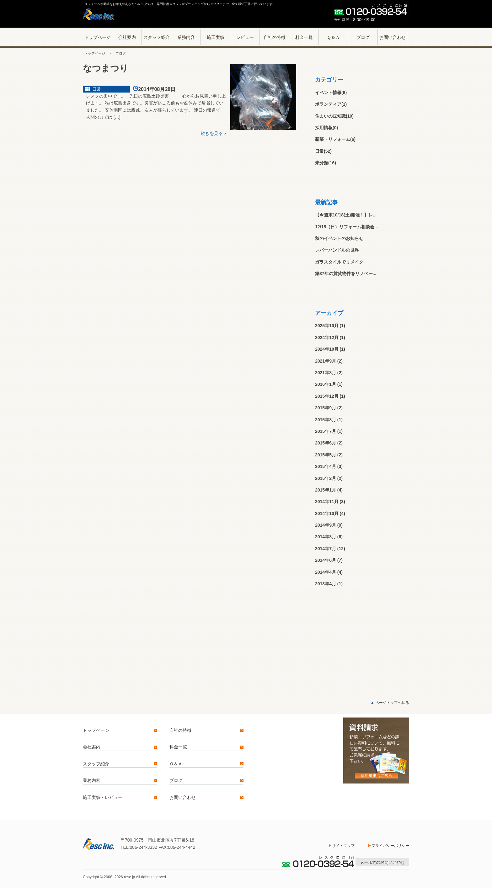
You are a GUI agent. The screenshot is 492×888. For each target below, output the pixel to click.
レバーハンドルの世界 (337, 250)
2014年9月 (325, 525)
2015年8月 (325, 419)
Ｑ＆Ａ (333, 37)
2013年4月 (325, 583)
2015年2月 (325, 478)
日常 (96, 89)
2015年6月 (325, 442)
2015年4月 (325, 466)
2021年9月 (325, 361)
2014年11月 (327, 501)
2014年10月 (327, 513)
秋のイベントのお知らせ (341, 238)
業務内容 (186, 37)
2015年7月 (325, 431)
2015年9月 (325, 407)
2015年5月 (325, 454)
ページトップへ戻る (390, 702)
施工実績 (215, 37)
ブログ (363, 37)
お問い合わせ (392, 37)
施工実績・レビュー (102, 797)
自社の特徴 (275, 37)
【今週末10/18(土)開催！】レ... (346, 214)
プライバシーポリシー (390, 845)
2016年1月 (325, 384)
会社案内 (127, 37)
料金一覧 (304, 37)
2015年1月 (325, 489)
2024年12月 (327, 337)
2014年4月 (325, 572)
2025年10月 (327, 325)
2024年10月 (327, 349)
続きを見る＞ (214, 133)
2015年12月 (327, 396)
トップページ (97, 37)
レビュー (245, 37)
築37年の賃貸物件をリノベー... (345, 273)
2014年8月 (325, 536)
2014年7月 (325, 548)
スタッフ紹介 (156, 37)
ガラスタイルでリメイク (339, 261)
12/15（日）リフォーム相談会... (346, 226)
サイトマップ (343, 845)
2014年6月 (325, 560)
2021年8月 (325, 372)
